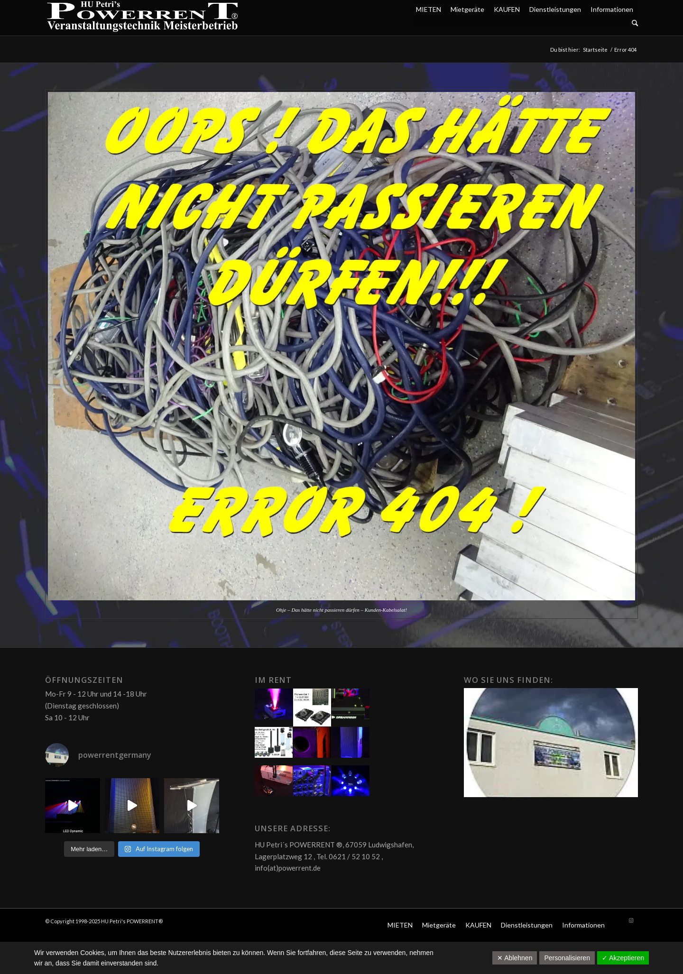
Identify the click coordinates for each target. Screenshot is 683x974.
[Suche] (635, 23)
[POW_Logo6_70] (142, 18)
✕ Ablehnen (514, 958)
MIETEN (428, 9)
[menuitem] (524, 23)
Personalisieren (567, 958)
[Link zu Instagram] (631, 920)
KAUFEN (507, 9)
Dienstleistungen (555, 9)
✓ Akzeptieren (623, 958)
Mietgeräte (467, 9)
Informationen (612, 9)
